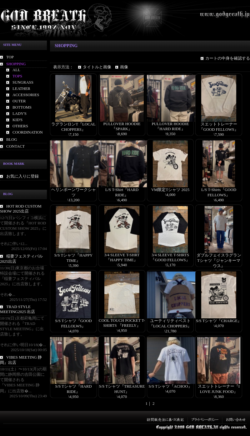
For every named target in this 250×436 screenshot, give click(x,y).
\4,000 (170, 195)
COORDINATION (27, 132)
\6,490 (122, 200)
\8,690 (122, 134)
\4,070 (73, 331)
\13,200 (74, 200)
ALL (16, 70)
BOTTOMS (22, 107)
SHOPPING (16, 64)
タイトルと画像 (97, 67)
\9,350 (170, 134)
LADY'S (19, 113)
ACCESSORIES (25, 95)
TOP (10, 57)
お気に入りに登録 (22, 176)
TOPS (17, 76)
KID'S (17, 120)
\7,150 (73, 134)
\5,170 (170, 265)
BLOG (11, 139)
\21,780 (170, 331)
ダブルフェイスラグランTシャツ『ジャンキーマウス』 (219, 260)
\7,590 (219, 134)
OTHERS (20, 126)
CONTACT (15, 146)
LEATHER (21, 88)
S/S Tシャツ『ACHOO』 (170, 386)
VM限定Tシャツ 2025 (170, 190)
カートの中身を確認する (227, 58)
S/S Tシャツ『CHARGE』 (219, 321)
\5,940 (122, 265)
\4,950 (122, 330)
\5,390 (73, 265)
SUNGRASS (22, 82)
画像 (124, 67)
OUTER (19, 101)
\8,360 (219, 396)
